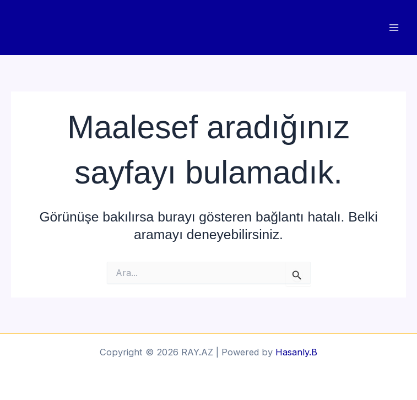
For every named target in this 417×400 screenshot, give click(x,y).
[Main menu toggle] (393, 27)
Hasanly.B (296, 352)
